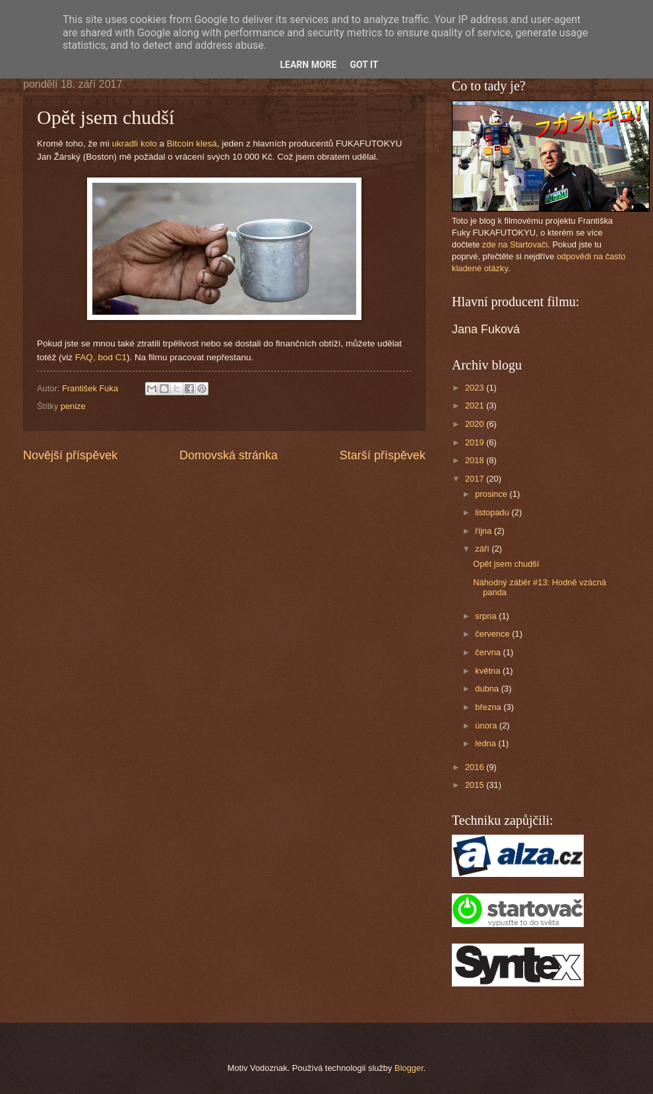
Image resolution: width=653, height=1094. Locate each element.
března (489, 707)
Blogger (408, 1068)
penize (73, 406)
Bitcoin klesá (192, 143)
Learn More (308, 64)
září (483, 549)
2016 (475, 767)
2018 (475, 460)
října (484, 531)
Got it (364, 64)
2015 (475, 785)
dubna (488, 688)
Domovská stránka (228, 455)
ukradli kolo (133, 143)
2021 (475, 405)
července (493, 634)
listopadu (493, 512)
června (489, 652)
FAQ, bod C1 (101, 357)
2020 (475, 424)
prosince (492, 494)
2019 (475, 442)
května (489, 671)
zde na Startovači (514, 244)
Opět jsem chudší (506, 564)
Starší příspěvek (382, 455)
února (487, 725)
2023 (475, 388)
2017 (475, 479)
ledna (486, 743)
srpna (487, 616)
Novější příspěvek (70, 455)
